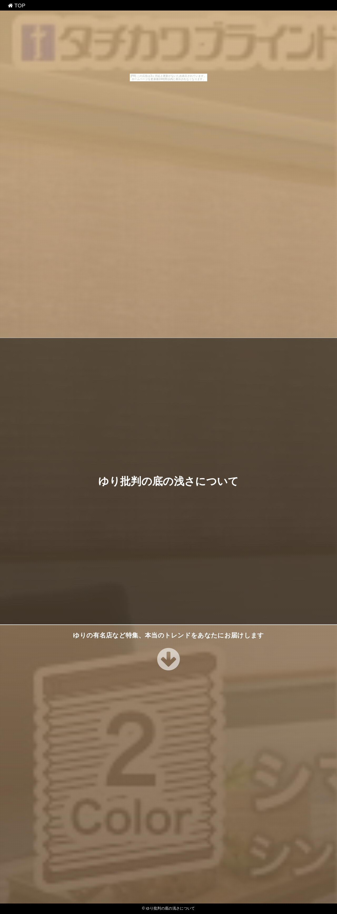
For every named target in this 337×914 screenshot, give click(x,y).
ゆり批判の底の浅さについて (168, 481)
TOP (17, 5)
